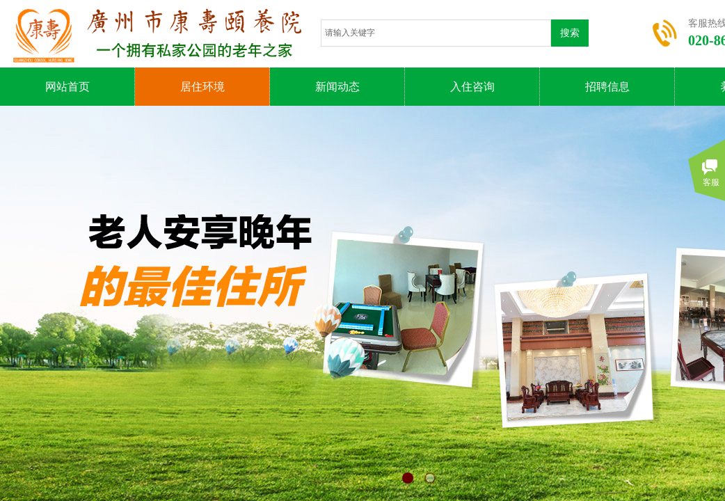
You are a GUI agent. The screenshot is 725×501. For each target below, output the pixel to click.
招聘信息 (607, 87)
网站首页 (67, 87)
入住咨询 (472, 87)
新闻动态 (337, 87)
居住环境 (202, 87)
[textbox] (436, 33)
